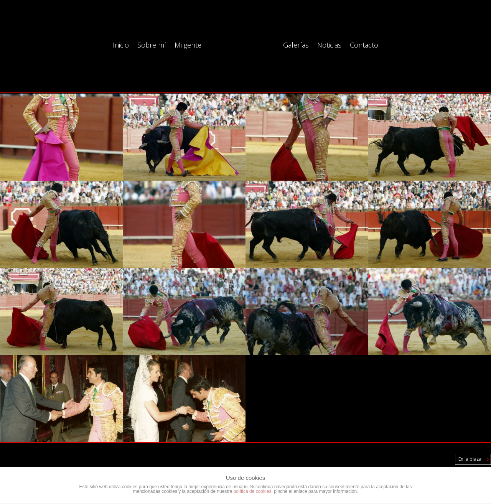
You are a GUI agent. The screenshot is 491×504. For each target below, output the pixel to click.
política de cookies (253, 491)
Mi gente (188, 45)
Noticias (329, 45)
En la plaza (469, 459)
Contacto (364, 45)
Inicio (121, 45)
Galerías (296, 45)
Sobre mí (151, 45)
